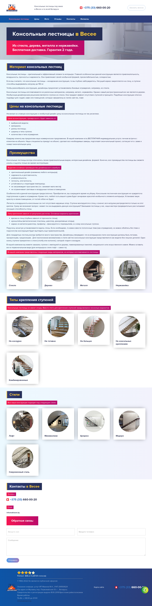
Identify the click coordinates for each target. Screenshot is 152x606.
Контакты (71, 19)
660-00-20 (96, 8)
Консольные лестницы (19, 19)
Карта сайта (99, 587)
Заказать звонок (136, 8)
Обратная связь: (22, 520)
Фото (46, 19)
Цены (36, 19)
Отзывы (57, 19)
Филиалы (84, 19)
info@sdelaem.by (13, 513)
